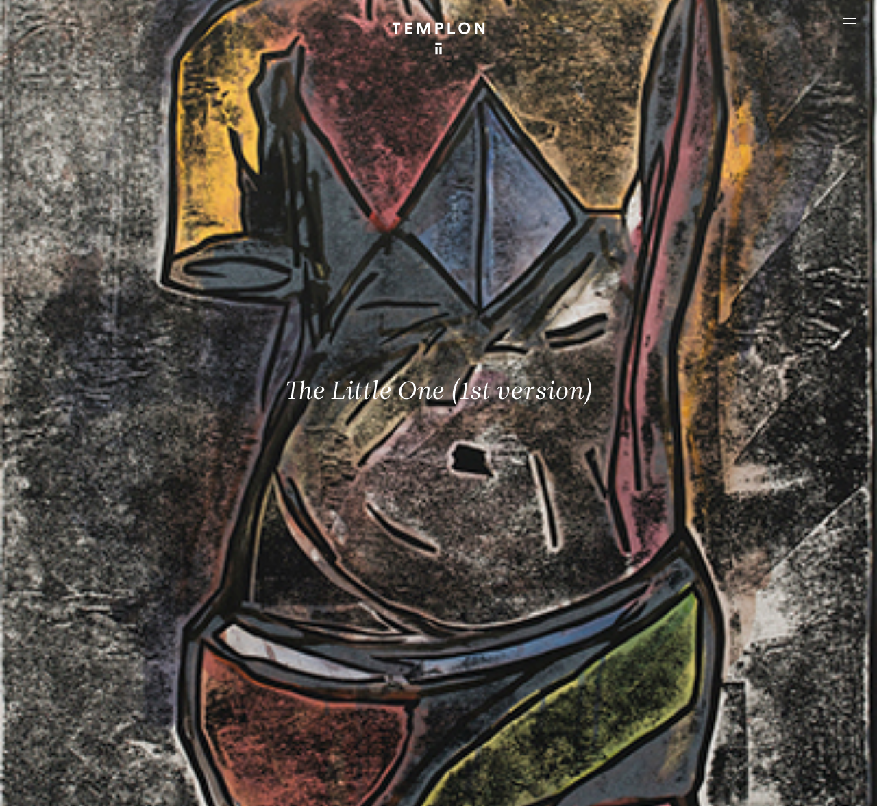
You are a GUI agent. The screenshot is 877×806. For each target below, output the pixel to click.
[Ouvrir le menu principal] (849, 20)
